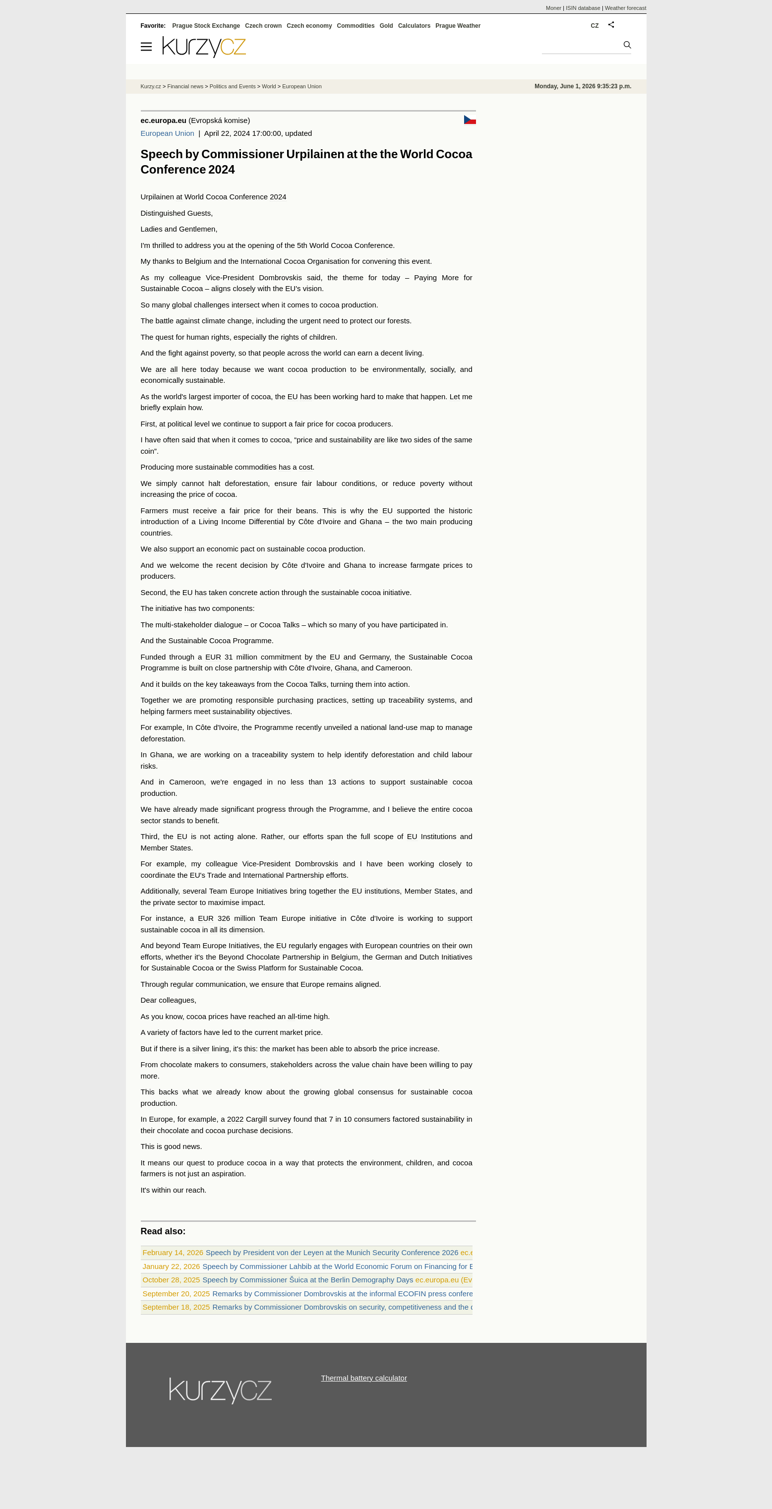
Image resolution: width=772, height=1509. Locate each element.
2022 (235, 1119)
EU (293, 396)
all (174, 369)
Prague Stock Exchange (206, 25)
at (179, 196)
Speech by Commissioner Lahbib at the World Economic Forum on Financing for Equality (349, 1266)
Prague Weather (457, 25)
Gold (386, 25)
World (269, 86)
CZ (595, 25)
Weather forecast (626, 8)
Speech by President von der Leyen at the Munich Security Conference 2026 (332, 1252)
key (211, 684)
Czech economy (309, 25)
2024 (278, 196)
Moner (553, 8)
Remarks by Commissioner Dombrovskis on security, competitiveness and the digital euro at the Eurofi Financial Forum (408, 1307)
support (274, 424)
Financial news (185, 86)
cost (306, 467)
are (161, 369)
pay (467, 1064)
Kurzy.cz (151, 86)
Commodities (356, 25)
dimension (246, 929)
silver (201, 1048)
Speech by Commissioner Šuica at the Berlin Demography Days (307, 1279)
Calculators (414, 25)
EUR (213, 657)
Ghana (370, 521)
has (306, 396)
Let (455, 396)
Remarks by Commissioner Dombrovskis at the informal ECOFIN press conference (348, 1293)
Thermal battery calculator (364, 1378)
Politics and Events (233, 86)
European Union (167, 133)
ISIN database (583, 8)
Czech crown (263, 25)
